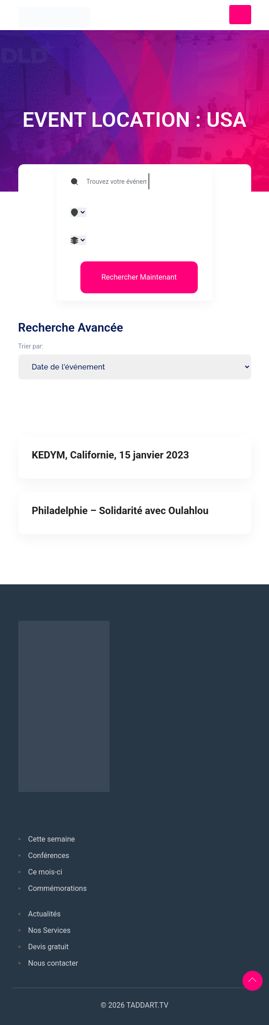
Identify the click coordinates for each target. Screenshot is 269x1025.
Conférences (48, 855)
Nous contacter (53, 963)
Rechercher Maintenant (139, 277)
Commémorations (57, 888)
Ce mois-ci (45, 872)
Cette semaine (51, 839)
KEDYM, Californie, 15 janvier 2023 (110, 455)
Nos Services (49, 930)
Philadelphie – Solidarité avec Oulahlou (120, 510)
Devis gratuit (48, 946)
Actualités (44, 914)
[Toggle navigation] (240, 14)
